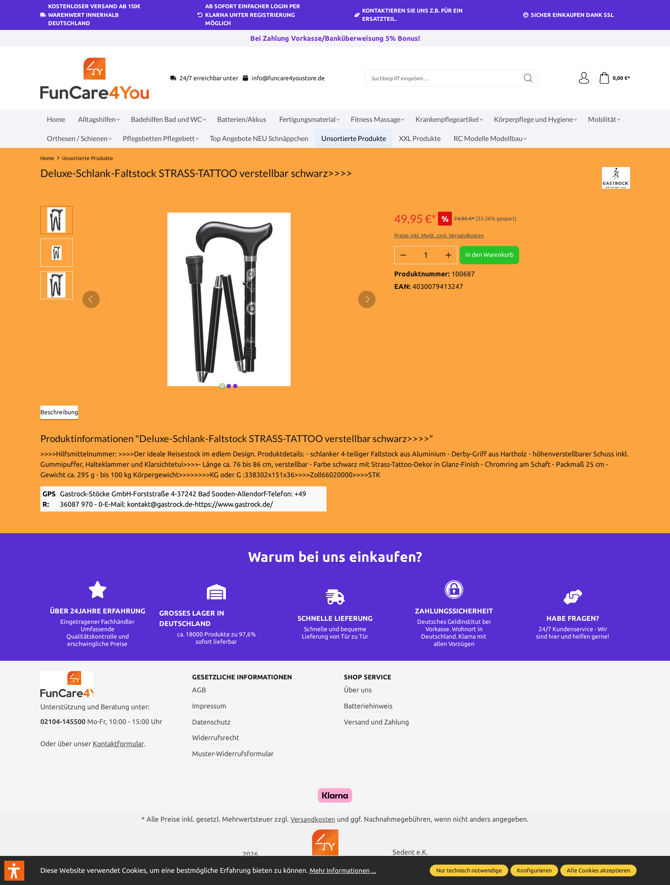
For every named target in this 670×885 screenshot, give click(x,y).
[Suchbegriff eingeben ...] (440, 78)
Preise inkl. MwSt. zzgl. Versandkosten (439, 235)
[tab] (59, 413)
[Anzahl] (426, 255)
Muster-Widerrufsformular (233, 754)
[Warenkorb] (614, 78)
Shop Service (369, 677)
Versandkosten (313, 819)
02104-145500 (62, 724)
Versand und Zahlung (376, 722)
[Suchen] (527, 78)
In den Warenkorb (489, 254)
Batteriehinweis (368, 706)
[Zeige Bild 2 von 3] (229, 386)
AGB (199, 691)
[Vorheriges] (91, 299)
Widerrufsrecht (215, 738)
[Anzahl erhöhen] (448, 255)
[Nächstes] (367, 299)
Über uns (358, 691)
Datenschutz (211, 722)
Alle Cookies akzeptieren (598, 870)
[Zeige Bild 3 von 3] (235, 386)
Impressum (209, 706)
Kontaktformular (118, 747)
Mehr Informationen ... (344, 870)
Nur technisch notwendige (469, 870)
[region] (209, 299)
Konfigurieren (534, 870)
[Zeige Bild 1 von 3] (222, 386)
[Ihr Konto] (582, 78)
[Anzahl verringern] (403, 255)
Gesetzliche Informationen (245, 677)
